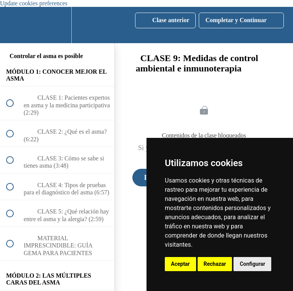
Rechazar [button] (215, 264)
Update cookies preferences (34, 3)
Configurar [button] (252, 264)
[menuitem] (57, 25)
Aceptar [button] (180, 264)
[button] (14, 25)
